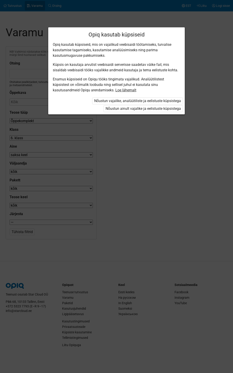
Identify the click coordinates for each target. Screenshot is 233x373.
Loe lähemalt (125, 90)
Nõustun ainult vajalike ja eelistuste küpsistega (143, 108)
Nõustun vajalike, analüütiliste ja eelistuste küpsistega (137, 101)
